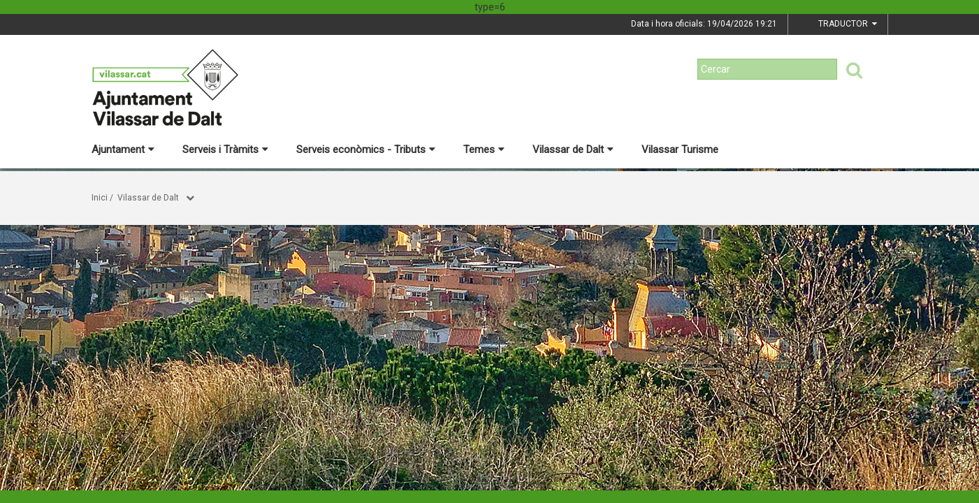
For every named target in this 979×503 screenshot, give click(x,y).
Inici (100, 198)
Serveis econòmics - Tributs (365, 149)
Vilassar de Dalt (573, 149)
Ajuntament (123, 149)
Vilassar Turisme (679, 149)
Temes (484, 149)
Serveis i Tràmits (225, 149)
